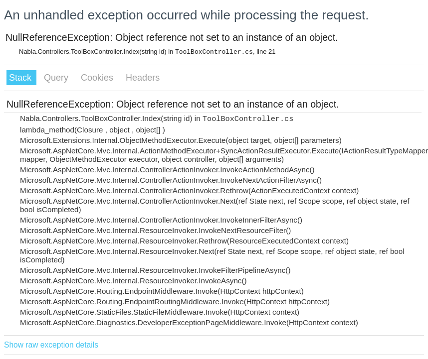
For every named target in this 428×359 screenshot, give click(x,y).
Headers (143, 78)
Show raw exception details (51, 345)
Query (57, 78)
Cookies (98, 78)
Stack (21, 78)
